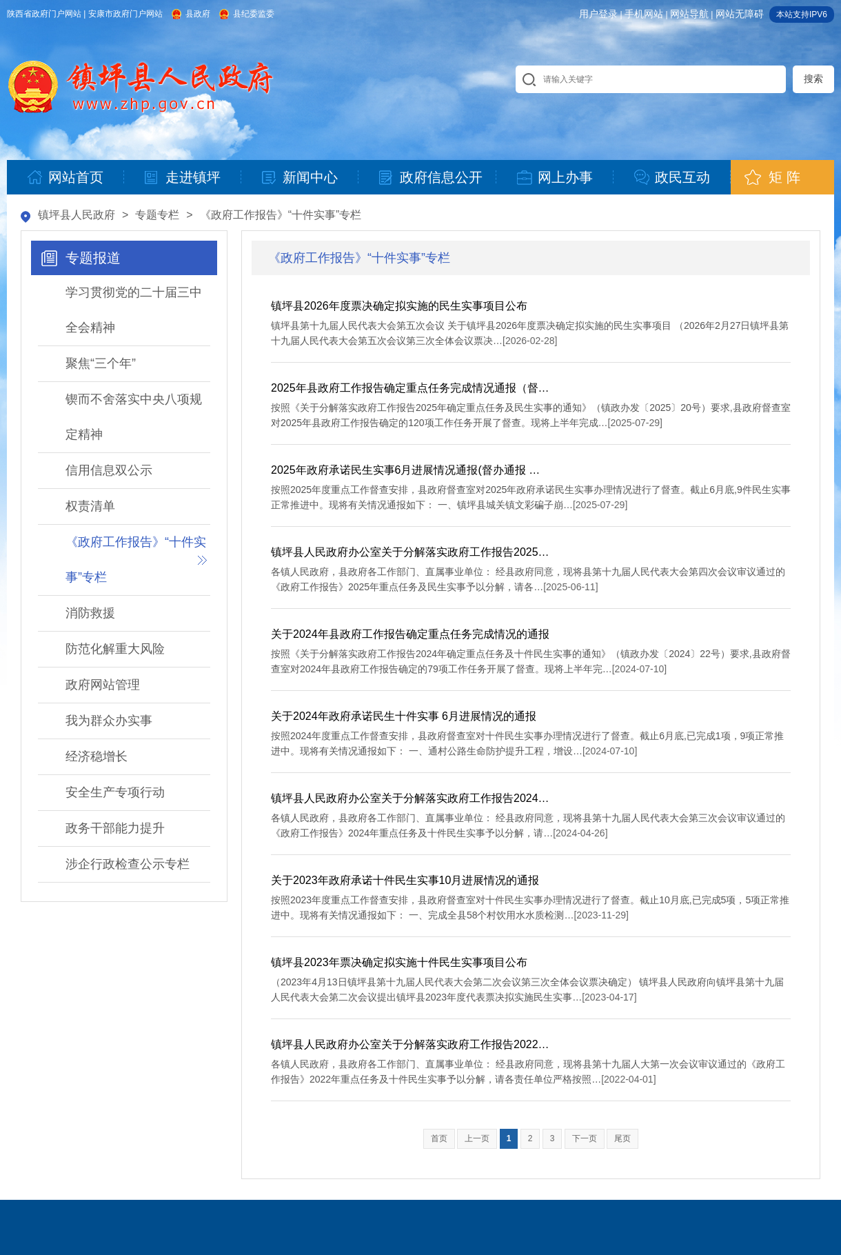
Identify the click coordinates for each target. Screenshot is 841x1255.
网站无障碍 (740, 13)
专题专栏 (157, 215)
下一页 (584, 1138)
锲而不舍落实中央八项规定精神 (133, 416)
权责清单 (90, 506)
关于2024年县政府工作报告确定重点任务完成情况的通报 (410, 634)
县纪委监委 (253, 14)
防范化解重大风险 (115, 649)
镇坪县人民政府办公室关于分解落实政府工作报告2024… (410, 798)
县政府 (197, 14)
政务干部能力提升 (115, 828)
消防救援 (90, 613)
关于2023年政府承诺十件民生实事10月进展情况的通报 (405, 880)
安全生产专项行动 (115, 792)
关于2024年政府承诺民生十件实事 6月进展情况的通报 (403, 716)
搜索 (813, 78)
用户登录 (598, 13)
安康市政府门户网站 (125, 14)
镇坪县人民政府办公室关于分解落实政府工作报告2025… (410, 552)
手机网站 (644, 13)
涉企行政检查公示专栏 (127, 864)
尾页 (622, 1138)
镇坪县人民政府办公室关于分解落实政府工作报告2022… (410, 1044)
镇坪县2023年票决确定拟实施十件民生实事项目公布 (399, 962)
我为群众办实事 (108, 720)
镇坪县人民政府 (76, 215)
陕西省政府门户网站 (44, 14)
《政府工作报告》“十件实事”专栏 (281, 215)
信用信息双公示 (108, 470)
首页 (439, 1138)
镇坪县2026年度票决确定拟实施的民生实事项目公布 (399, 306)
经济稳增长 (96, 756)
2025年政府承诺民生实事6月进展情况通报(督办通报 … (405, 470)
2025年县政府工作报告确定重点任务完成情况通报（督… (410, 388)
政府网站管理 (102, 685)
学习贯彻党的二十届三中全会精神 (133, 309)
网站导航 (689, 13)
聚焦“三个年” (100, 363)
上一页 (477, 1138)
